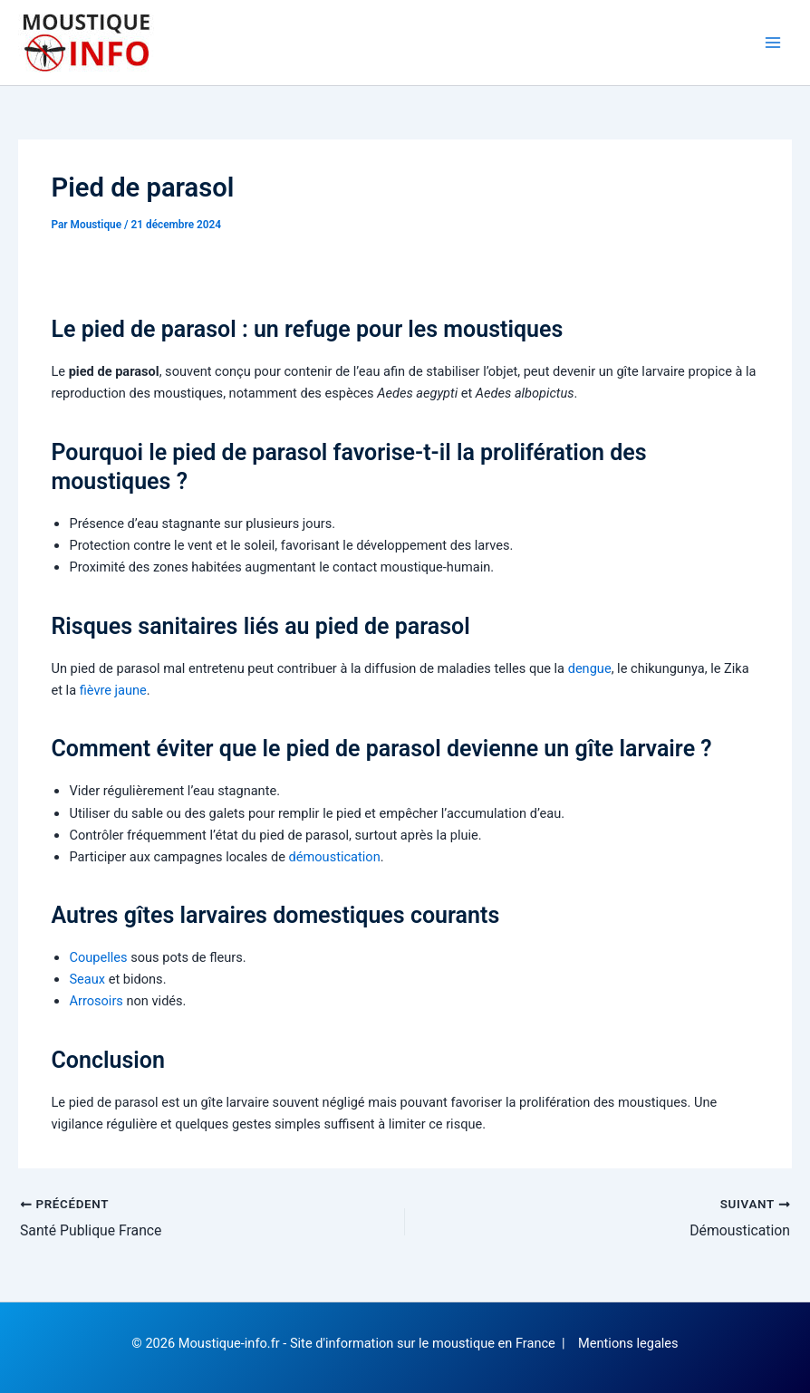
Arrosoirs (95, 1001)
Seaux (87, 979)
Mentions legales (628, 1343)
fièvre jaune (113, 690)
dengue (590, 668)
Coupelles (98, 957)
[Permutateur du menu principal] (773, 43)
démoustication (335, 857)
